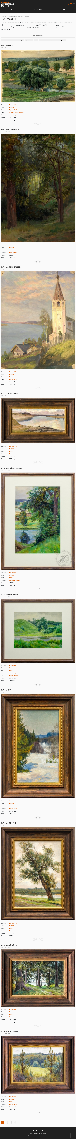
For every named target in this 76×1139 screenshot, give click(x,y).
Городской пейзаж (14, 110)
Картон (11, 379)
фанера (15, 252)
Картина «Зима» (6, 690)
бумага (16, 112)
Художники (20, 16)
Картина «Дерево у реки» (9, 823)
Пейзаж (11, 250)
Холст (31, 40)
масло (10, 252)
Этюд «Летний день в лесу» (10, 129)
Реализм (11, 107)
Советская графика (19, 40)
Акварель (47, 40)
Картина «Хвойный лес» (9, 945)
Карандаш (63, 40)
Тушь (26, 40)
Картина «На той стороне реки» (11, 468)
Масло (36, 40)
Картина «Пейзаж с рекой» (10, 394)
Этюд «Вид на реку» (7, 46)
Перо (57, 40)
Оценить (63, 9)
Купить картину (38, 9)
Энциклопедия (12, 16)
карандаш (21, 112)
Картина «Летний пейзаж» (9, 595)
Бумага (41, 40)
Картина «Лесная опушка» (9, 1031)
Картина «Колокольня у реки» (11, 267)
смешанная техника (14, 580)
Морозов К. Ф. (13, 105)
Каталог (13, 9)
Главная (4, 16)
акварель (11, 112)
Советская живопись (7, 40)
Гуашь (52, 40)
